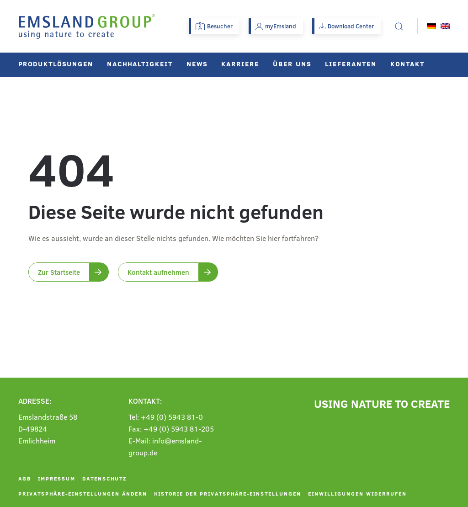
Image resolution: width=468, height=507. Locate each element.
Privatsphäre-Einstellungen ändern (82, 493)
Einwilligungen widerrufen (357, 493)
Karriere (240, 63)
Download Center (346, 26)
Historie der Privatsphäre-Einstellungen (227, 493)
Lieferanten (351, 63)
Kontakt (407, 63)
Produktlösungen (55, 63)
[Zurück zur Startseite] (86, 26)
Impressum (56, 478)
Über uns (292, 63)
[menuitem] (431, 26)
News (196, 63)
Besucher (214, 26)
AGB (24, 478)
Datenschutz (104, 478)
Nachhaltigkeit (140, 63)
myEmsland (275, 26)
